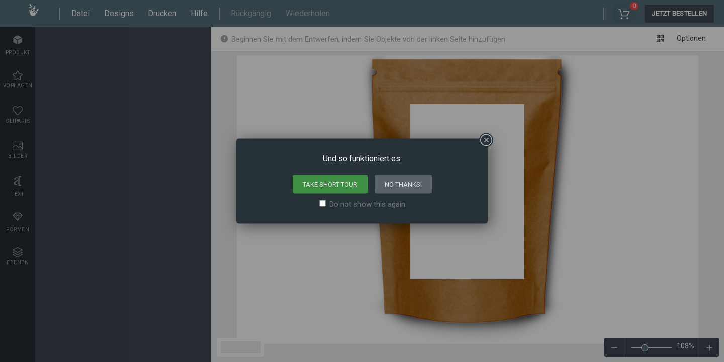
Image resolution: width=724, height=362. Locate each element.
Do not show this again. (368, 204)
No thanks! (403, 184)
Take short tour (330, 184)
